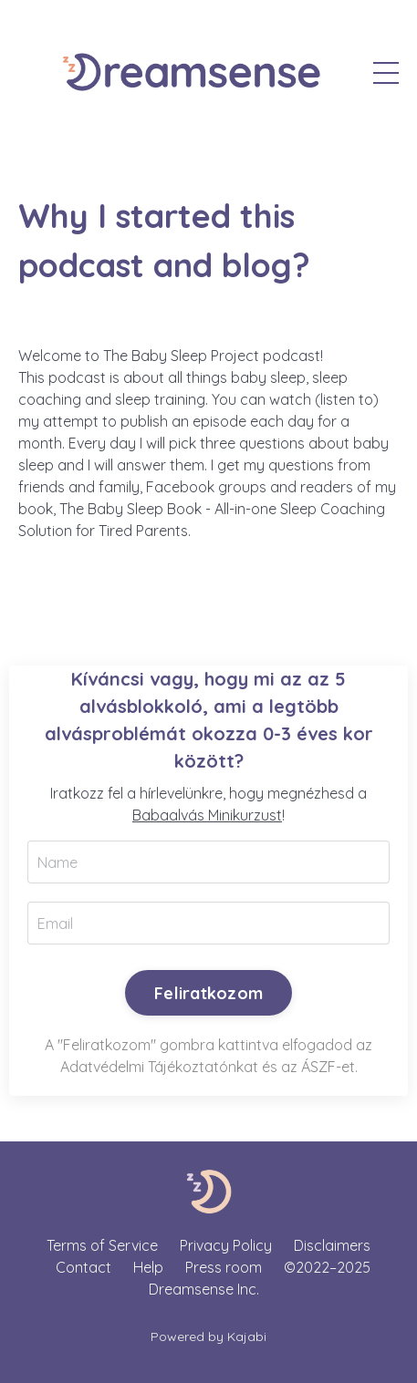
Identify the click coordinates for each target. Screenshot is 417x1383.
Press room (223, 1267)
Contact (83, 1267)
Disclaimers (332, 1245)
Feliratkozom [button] (208, 993)
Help (148, 1267)
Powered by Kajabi (208, 1336)
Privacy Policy (226, 1245)
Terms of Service (102, 1245)
